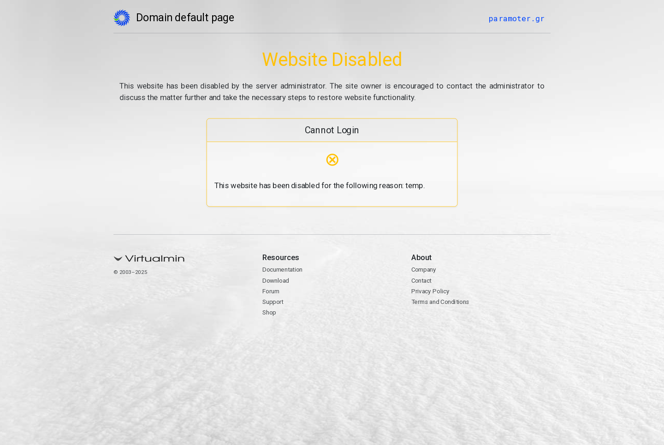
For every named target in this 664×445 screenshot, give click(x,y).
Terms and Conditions (440, 302)
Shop (269, 312)
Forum (270, 291)
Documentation (282, 269)
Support (273, 302)
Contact (421, 280)
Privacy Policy (430, 291)
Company (423, 269)
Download (275, 280)
